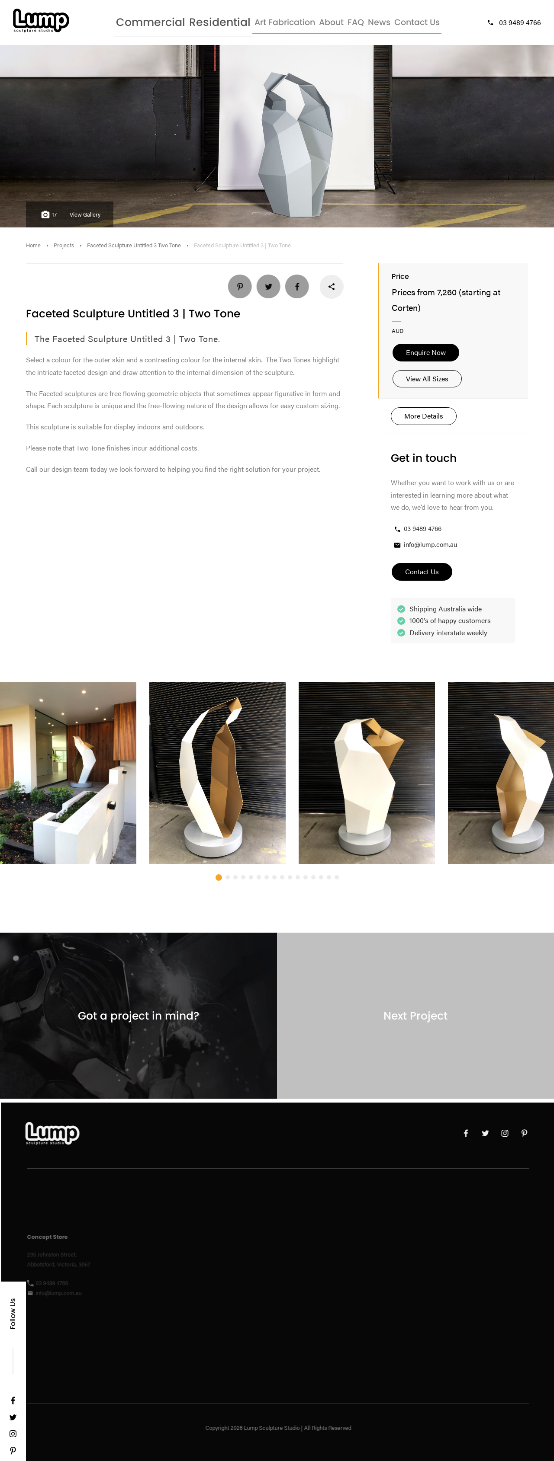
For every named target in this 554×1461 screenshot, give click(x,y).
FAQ (343, 24)
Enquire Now (426, 356)
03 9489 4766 (513, 24)
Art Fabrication (255, 24)
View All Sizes (427, 382)
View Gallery (85, 218)
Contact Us (423, 24)
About (308, 24)
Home (33, 249)
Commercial (135, 24)
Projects (64, 249)
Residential (193, 24)
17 (48, 218)
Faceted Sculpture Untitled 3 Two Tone (134, 249)
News (377, 24)
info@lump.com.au (425, 548)
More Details (423, 420)
